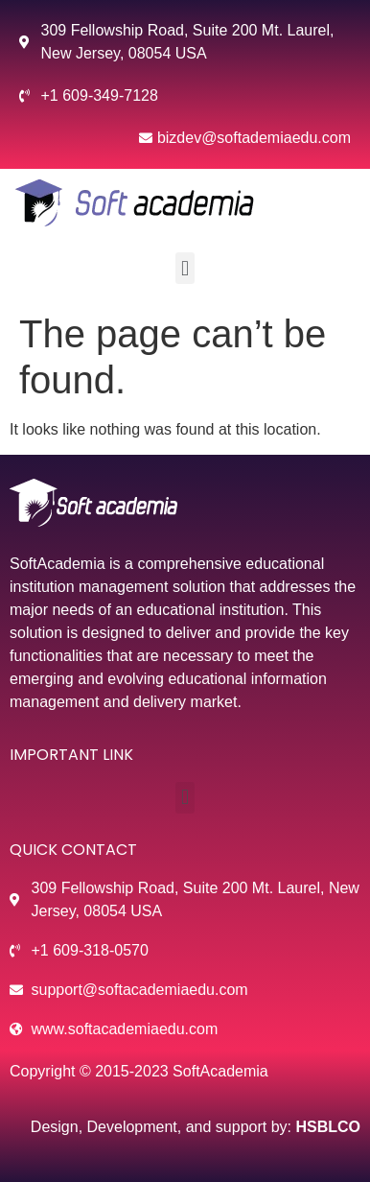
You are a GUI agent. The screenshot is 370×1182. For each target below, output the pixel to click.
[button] (184, 268)
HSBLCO (327, 1127)
